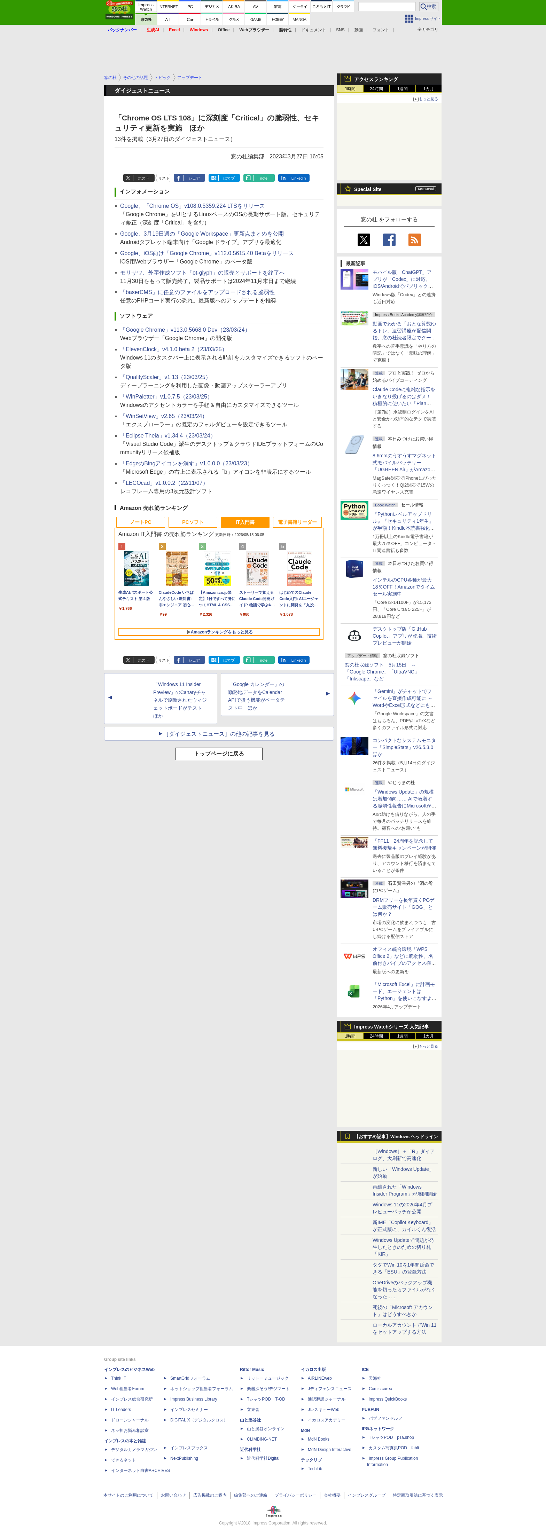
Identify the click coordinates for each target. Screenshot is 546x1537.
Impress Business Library (193, 1399)
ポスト (143, 178)
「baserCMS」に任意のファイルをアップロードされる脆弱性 (197, 292)
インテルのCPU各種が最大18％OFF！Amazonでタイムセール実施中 (404, 587)
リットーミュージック (268, 1378)
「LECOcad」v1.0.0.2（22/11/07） (164, 483)
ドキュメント (313, 29)
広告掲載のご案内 (210, 1495)
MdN (305, 1430)
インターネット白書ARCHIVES (140, 1470)
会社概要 (332, 1495)
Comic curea (380, 1388)
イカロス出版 (313, 1369)
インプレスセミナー (189, 1409)
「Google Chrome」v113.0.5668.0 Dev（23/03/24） (185, 330)
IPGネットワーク (378, 1428)
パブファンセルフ (385, 1418)
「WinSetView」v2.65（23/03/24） (164, 416)
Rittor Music (252, 1369)
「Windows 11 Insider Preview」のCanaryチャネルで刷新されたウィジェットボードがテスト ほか (180, 700)
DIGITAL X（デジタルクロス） (199, 1420)
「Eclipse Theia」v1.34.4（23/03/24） (168, 436)
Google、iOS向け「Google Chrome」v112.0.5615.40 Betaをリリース (207, 253)
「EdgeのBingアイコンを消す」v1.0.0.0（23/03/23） (186, 463)
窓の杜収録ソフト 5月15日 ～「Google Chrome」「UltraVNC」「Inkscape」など (382, 671)
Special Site (368, 189)
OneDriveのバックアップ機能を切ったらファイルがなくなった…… (404, 1289)
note (263, 178)
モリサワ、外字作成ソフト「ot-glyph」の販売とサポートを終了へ (202, 273)
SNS (340, 29)
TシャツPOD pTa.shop (391, 1437)
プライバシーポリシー (296, 1495)
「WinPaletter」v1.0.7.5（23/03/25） (166, 397)
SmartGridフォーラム (190, 1378)
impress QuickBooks (388, 1399)
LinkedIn (298, 178)
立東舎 (253, 1409)
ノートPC (140, 522)
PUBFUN (370, 1409)
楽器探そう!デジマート (268, 1388)
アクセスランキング (376, 79)
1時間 (350, 88)
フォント (381, 29)
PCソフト (192, 522)
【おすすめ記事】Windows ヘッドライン (396, 1136)
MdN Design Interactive (329, 1449)
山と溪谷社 (250, 1420)
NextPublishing (184, 1458)
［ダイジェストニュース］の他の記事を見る (219, 734)
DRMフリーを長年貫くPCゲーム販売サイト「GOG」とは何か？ (403, 907)
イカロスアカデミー (326, 1420)
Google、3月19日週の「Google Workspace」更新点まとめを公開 (202, 234)
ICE (365, 1369)
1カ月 (428, 88)
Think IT (118, 1378)
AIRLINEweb (320, 1378)
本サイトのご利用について (128, 1495)
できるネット (123, 1460)
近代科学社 (250, 1449)
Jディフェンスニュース (330, 1388)
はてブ (229, 178)
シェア (194, 178)
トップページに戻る (219, 754)
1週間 (402, 88)
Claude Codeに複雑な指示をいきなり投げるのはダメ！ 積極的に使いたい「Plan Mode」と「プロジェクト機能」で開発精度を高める (404, 403)
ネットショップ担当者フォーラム (201, 1388)
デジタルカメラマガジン (134, 1449)
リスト (164, 178)
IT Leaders (121, 1409)
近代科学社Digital (263, 1458)
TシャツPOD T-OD (266, 1399)
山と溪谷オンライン (265, 1428)
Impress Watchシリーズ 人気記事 (391, 1027)
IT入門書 (245, 522)
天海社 (375, 1378)
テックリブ (311, 1460)
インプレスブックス (189, 1447)
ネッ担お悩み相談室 (130, 1430)
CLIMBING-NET (262, 1439)
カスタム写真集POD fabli (394, 1447)
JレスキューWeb (323, 1409)
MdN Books (318, 1439)
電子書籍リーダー (297, 522)
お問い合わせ (173, 1495)
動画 (358, 29)
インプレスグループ (366, 1495)
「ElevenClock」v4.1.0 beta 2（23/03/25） (173, 349)
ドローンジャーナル (130, 1420)
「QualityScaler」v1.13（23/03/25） (165, 377)
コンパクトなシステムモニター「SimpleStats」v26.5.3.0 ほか (405, 747)
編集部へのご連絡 (250, 1495)
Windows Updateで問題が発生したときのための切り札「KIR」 (403, 1247)
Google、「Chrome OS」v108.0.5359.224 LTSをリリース (192, 206)
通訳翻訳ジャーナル (326, 1399)
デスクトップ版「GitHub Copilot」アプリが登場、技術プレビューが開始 (405, 636)
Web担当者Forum (127, 1388)
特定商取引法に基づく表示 (418, 1495)
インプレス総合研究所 (132, 1399)
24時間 (376, 88)
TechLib (315, 1468)
